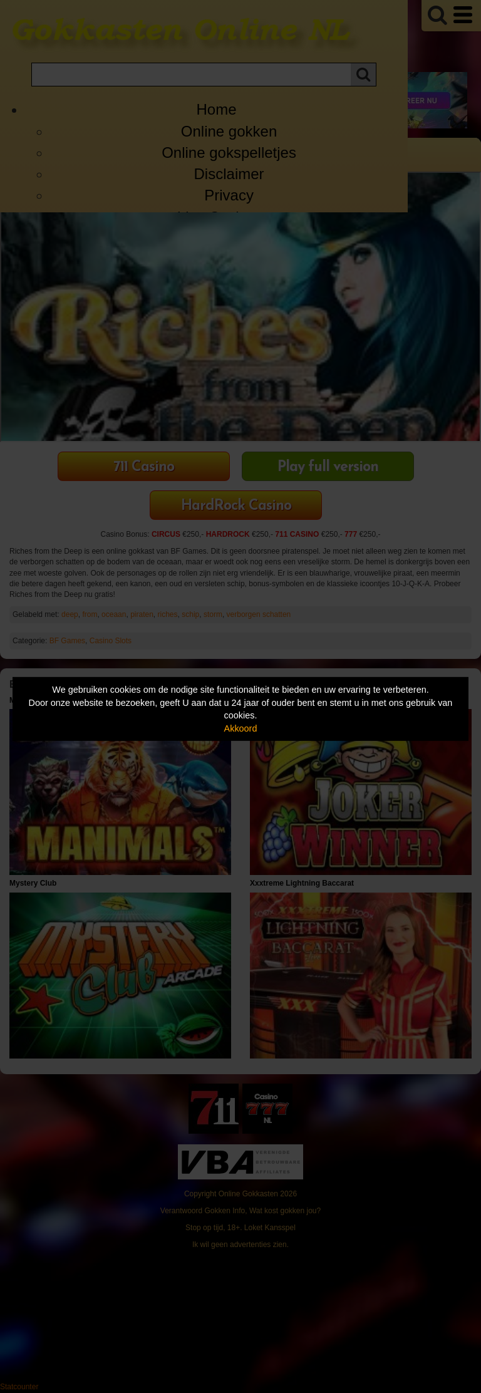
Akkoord (240, 728)
